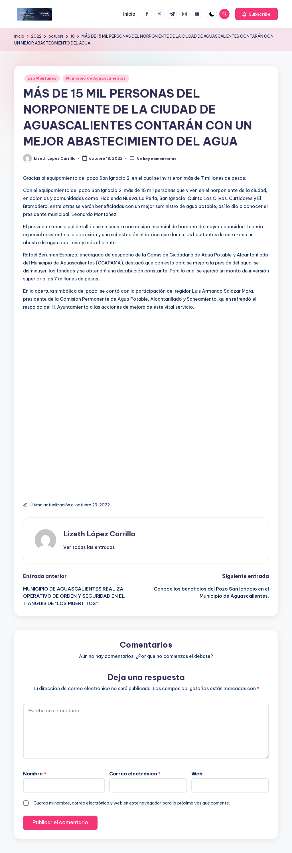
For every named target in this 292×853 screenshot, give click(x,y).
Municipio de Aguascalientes (96, 78)
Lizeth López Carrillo (99, 533)
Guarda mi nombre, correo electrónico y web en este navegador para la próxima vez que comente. (131, 803)
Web (196, 774)
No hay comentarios (153, 158)
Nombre (34, 774)
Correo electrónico (135, 774)
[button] (256, 14)
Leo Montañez (42, 78)
